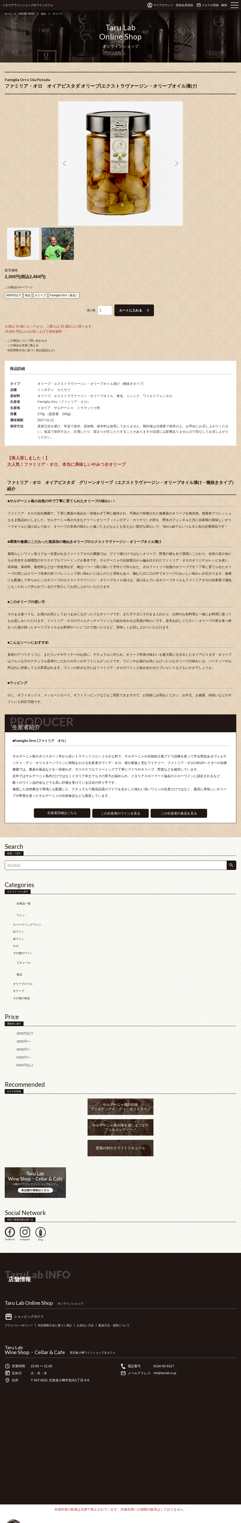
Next (175, 163)
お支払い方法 (97, 1295)
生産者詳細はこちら (61, 802)
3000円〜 (16, 1011)
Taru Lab (14, 1317)
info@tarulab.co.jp (166, 1343)
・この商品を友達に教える (22, 334)
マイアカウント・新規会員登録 (173, 5)
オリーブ (63, 13)
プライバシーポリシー (21, 1295)
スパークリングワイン (27, 904)
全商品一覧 (16, 890)
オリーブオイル (23, 954)
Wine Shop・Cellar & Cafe (35, 1322)
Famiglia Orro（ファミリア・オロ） (63, 391)
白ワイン (18, 911)
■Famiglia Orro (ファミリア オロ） (42, 730)
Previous (65, 163)
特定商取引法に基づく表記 (62, 1295)
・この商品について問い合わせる (26, 329)
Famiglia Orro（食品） (64, 284)
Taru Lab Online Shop (29, 1273)
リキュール (16, 940)
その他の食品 (21, 968)
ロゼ (16, 925)
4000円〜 (16, 1019)
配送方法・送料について (130, 1295)
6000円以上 (18, 1035)
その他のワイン (23, 932)
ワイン (13, 897)
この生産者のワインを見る (120, 802)
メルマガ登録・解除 (214, 5)
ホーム (9, 13)
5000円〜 (16, 1027)
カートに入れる (130, 299)
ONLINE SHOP (29, 13)
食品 (49, 13)
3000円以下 (13, 284)
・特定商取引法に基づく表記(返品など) (30, 339)
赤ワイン (18, 918)
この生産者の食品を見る (179, 802)
